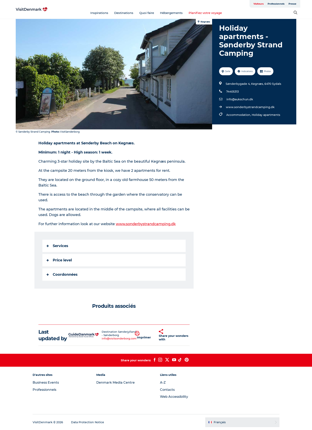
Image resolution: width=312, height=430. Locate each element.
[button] (144, 335)
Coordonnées (62, 274)
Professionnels (276, 3)
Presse (292, 3)
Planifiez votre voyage (205, 13)
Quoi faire (146, 13)
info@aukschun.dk (239, 99)
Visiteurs (259, 3)
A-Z (163, 382)
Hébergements (171, 13)
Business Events (46, 382)
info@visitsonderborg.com (119, 338)
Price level (59, 260)
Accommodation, (239, 115)
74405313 (232, 91)
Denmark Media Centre (115, 382)
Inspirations (99, 13)
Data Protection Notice (87, 422)
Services (57, 246)
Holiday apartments (266, 115)
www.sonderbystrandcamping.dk (250, 107)
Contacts (167, 390)
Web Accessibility (174, 397)
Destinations (123, 13)
